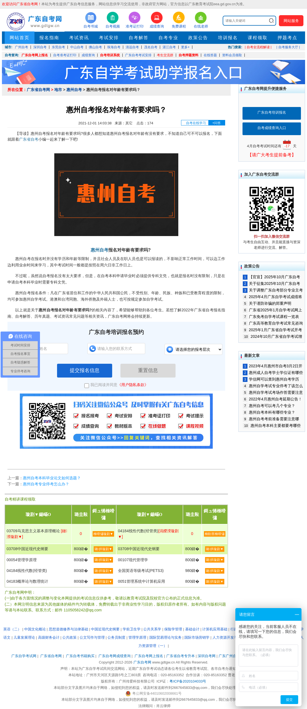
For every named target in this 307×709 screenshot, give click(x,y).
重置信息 (148, 370)
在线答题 (210, 55)
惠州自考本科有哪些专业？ (269, 412)
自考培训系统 (110, 55)
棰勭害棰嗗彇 (215, 534)
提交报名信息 (84, 370)
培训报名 (228, 37)
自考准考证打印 (64, 55)
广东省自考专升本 (180, 656)
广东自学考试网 (23, 656)
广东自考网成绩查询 (114, 656)
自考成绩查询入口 (271, 128)
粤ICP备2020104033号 (187, 681)
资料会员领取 (232, 55)
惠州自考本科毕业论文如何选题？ (52, 478)
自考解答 (139, 37)
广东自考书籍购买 (80, 656)
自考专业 (168, 37)
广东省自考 (28, 139)
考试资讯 (79, 37)
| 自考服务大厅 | (288, 47)
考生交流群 (165, 55)
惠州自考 (74, 89)
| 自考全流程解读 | (258, 47)
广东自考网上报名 (34, 55)
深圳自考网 (207, 656)
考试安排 (109, 37)
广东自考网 (142, 662)
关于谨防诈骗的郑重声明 (267, 303)
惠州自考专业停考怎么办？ (46, 484)
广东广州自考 (229, 656)
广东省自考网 (38, 89)
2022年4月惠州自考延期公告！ (272, 399)
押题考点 (287, 37)
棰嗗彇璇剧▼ (103, 534)
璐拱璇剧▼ (103, 549)
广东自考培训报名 (271, 112)
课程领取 (258, 37)
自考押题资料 (188, 55)
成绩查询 (88, 55)
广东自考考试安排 (138, 55)
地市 (58, 89)
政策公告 (198, 37)
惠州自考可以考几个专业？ (269, 405)
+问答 (216, 123)
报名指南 (49, 37)
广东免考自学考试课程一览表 (271, 316)
